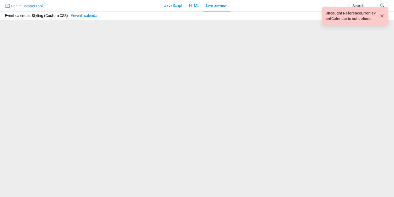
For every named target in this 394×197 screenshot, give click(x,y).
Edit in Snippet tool (24, 6)
